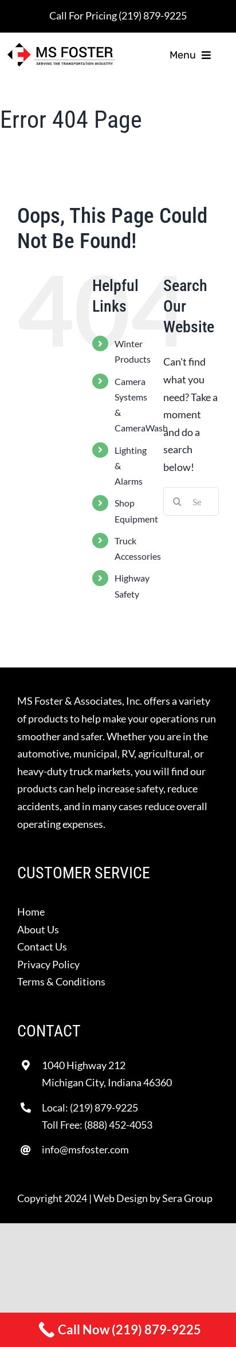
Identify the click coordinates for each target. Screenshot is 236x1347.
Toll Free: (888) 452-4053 (97, 1124)
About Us (38, 929)
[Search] (177, 501)
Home (31, 911)
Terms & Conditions (61, 981)
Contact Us (42, 946)
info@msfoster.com (85, 1149)
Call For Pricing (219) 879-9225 (118, 15)
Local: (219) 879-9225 (90, 1107)
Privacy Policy (48, 964)
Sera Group (187, 1198)
